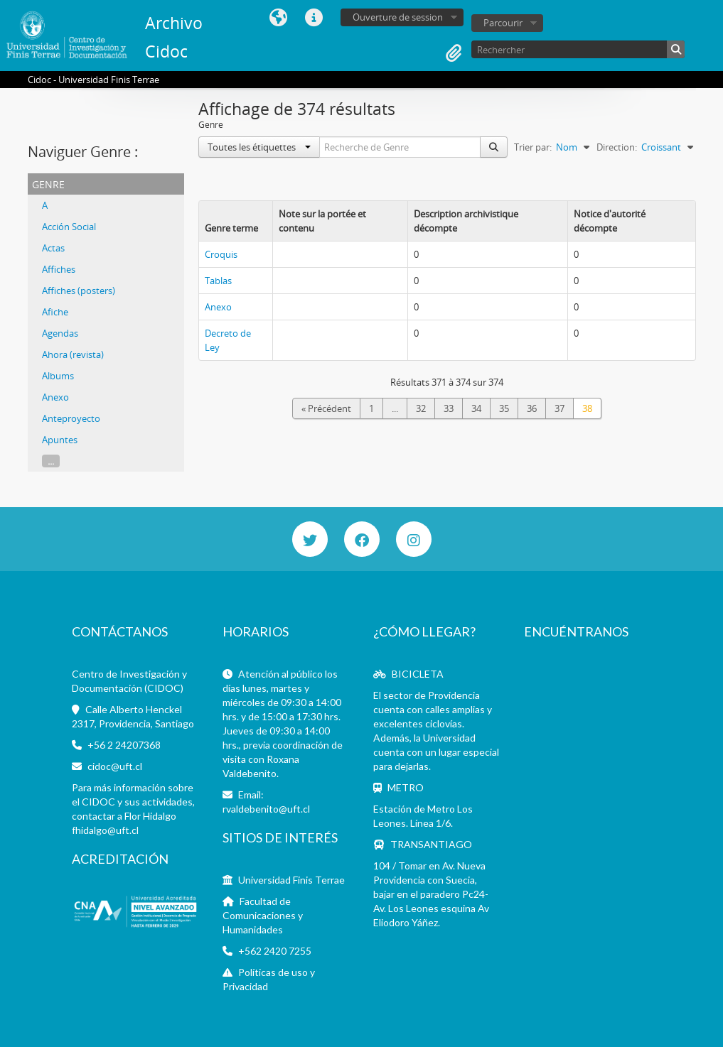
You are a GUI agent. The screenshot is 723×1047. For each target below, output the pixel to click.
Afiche (55, 311)
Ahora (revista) (73, 354)
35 (504, 408)
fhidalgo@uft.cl (105, 830)
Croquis (221, 254)
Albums (58, 375)
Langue (278, 18)
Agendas (60, 333)
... (51, 461)
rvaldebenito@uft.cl (266, 809)
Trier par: (533, 147)
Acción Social (69, 226)
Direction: (616, 147)
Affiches (58, 269)
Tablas (218, 280)
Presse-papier (453, 53)
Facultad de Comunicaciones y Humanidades (263, 915)
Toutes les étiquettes (259, 147)
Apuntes (59, 439)
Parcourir (503, 22)
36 (532, 408)
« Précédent (326, 408)
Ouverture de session (398, 17)
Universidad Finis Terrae (291, 880)
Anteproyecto (71, 418)
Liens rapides (314, 18)
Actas (53, 248)
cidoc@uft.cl (114, 766)
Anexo (55, 397)
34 (476, 408)
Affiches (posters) (78, 290)
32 (421, 408)
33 (449, 408)
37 (559, 408)
